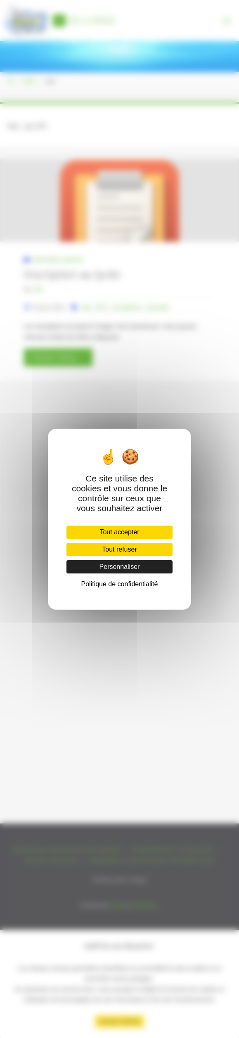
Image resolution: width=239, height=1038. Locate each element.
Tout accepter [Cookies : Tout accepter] (119, 532)
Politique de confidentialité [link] (119, 583)
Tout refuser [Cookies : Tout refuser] (119, 549)
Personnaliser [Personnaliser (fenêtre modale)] (119, 566)
